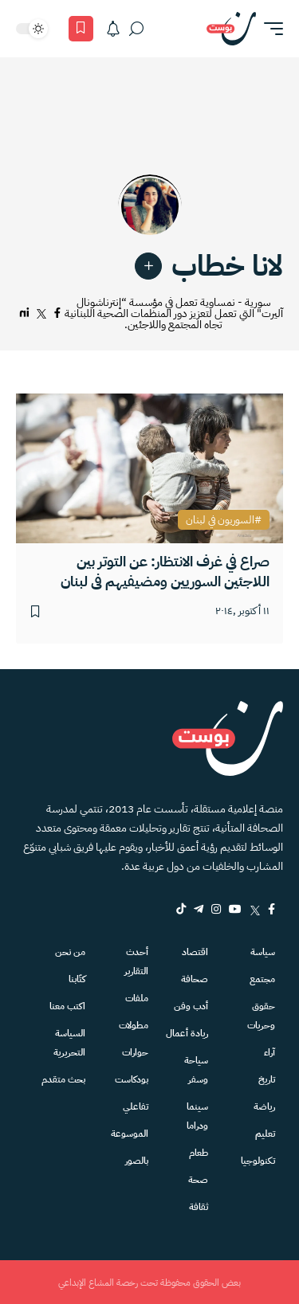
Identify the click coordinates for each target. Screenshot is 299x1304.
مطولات (133, 1025)
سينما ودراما (197, 1116)
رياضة (264, 1106)
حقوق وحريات (261, 1015)
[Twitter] (255, 908)
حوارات (135, 1052)
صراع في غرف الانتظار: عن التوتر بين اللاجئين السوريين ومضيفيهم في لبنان (165, 571)
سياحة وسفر (196, 1070)
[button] (269, 28)
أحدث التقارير (136, 961)
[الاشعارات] (113, 28)
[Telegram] (198, 908)
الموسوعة (129, 1133)
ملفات (136, 998)
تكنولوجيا (258, 1160)
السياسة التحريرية (69, 1042)
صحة (198, 1180)
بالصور (136, 1160)
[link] (148, 266)
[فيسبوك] (57, 313)
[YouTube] (235, 908)
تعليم (265, 1133)
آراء (269, 1052)
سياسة (262, 952)
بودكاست (131, 1079)
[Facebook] (271, 908)
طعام (198, 1152)
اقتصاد (195, 952)
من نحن (70, 952)
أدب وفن (191, 1006)
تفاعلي (135, 1106)
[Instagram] (216, 908)
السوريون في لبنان (220, 520)
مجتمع (262, 979)
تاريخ (266, 1079)
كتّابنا (77, 979)
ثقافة (198, 1207)
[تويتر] (41, 313)
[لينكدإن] (24, 313)
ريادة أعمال (187, 1033)
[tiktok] (181, 908)
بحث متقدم (63, 1079)
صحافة (194, 979)
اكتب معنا (67, 1006)
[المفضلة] (81, 28)
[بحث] (136, 28)
